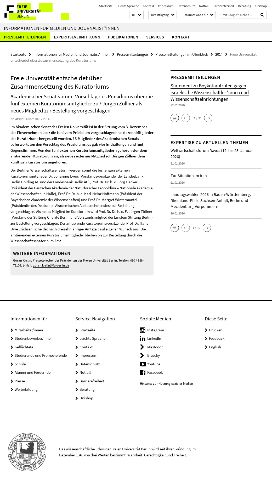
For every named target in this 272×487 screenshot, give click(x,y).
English (215, 346)
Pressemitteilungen (25, 36)
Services (155, 36)
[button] (136, 15)
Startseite (105, 6)
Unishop (261, 6)
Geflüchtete (24, 346)
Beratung (244, 6)
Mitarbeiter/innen (29, 329)
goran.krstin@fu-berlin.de (51, 265)
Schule (20, 363)
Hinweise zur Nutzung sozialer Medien (166, 383)
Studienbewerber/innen (34, 338)
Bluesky (153, 355)
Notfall (203, 6)
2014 (219, 54)
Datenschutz (186, 6)
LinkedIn (154, 338)
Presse (20, 380)
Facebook (155, 372)
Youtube (153, 363)
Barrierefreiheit (223, 6)
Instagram (155, 329)
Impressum (166, 6)
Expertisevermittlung (77, 36)
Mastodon (155, 346)
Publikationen (123, 36)
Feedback (216, 338)
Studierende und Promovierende (41, 355)
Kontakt (148, 6)
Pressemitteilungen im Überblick (181, 54)
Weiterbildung (26, 389)
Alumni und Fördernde (32, 372)
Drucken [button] (215, 329)
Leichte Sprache (127, 6)
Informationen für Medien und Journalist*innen (62, 28)
